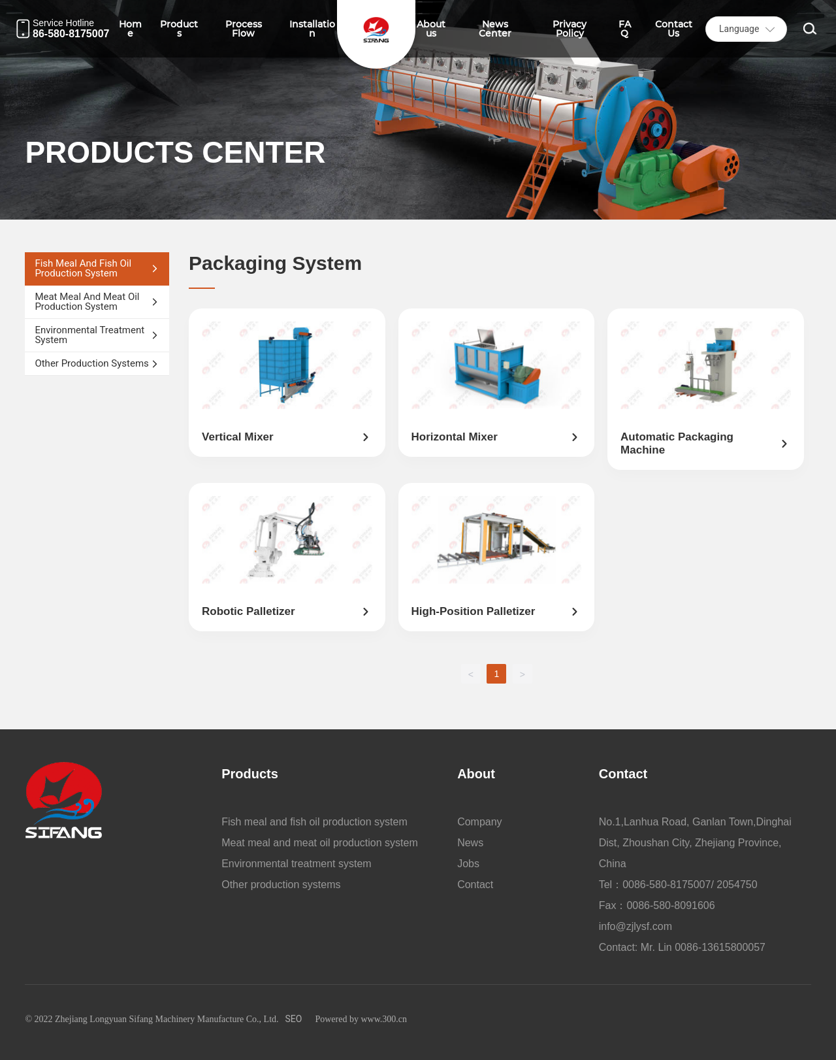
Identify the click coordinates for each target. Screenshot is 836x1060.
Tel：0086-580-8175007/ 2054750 (678, 884)
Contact (475, 884)
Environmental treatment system (296, 863)
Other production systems (280, 884)
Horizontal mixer (454, 437)
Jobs (468, 863)
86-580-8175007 (71, 33)
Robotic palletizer (248, 611)
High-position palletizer (473, 611)
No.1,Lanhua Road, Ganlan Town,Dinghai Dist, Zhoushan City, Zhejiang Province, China (695, 842)
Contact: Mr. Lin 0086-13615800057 (682, 947)
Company (479, 821)
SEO (293, 1019)
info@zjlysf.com (635, 926)
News (470, 842)
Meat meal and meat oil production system (319, 842)
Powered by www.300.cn (361, 1019)
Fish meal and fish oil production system (314, 821)
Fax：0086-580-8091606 (657, 905)
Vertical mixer (238, 437)
